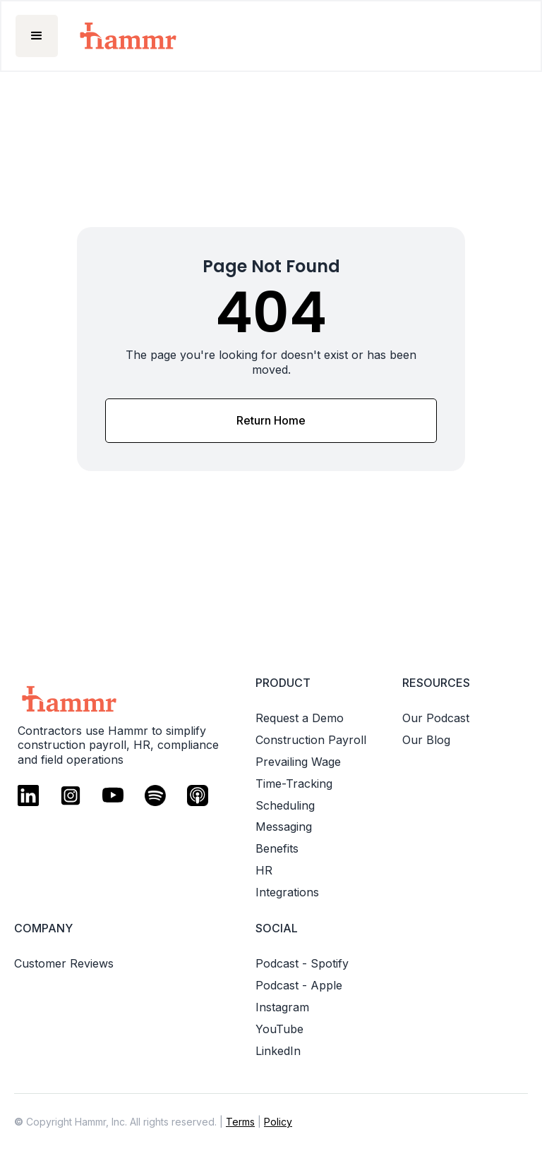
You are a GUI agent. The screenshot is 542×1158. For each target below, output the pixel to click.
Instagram (282, 1007)
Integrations (287, 892)
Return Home (271, 420)
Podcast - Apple (298, 985)
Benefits (277, 848)
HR (263, 870)
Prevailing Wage (298, 762)
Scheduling (285, 805)
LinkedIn (278, 1051)
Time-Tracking (293, 783)
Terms (240, 1122)
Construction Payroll (310, 740)
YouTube (279, 1029)
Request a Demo (299, 718)
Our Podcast (435, 718)
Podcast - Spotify (302, 963)
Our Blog (426, 740)
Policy (278, 1122)
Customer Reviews (64, 963)
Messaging (283, 826)
